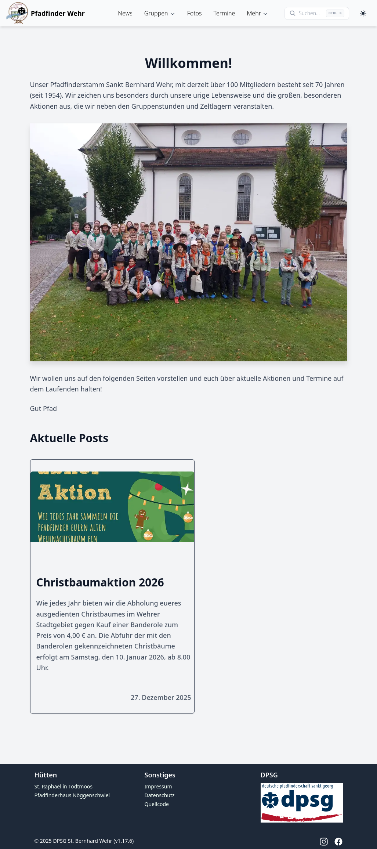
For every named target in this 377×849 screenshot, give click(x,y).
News (125, 13)
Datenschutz (160, 795)
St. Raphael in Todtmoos (64, 786)
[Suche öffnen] (316, 13)
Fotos (194, 13)
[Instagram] (320, 841)
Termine (224, 13)
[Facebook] (335, 841)
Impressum (158, 786)
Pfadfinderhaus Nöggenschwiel (72, 795)
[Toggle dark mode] (363, 13)
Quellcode (157, 804)
